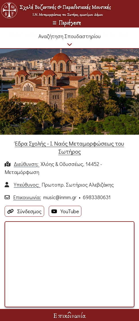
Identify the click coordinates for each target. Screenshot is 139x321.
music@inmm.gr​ (60, 197)
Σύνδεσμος (24, 211)
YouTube (65, 211)
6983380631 (97, 197)
